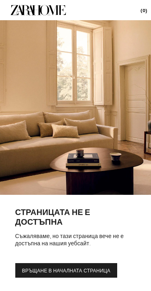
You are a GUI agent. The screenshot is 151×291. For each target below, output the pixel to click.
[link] (38, 10)
